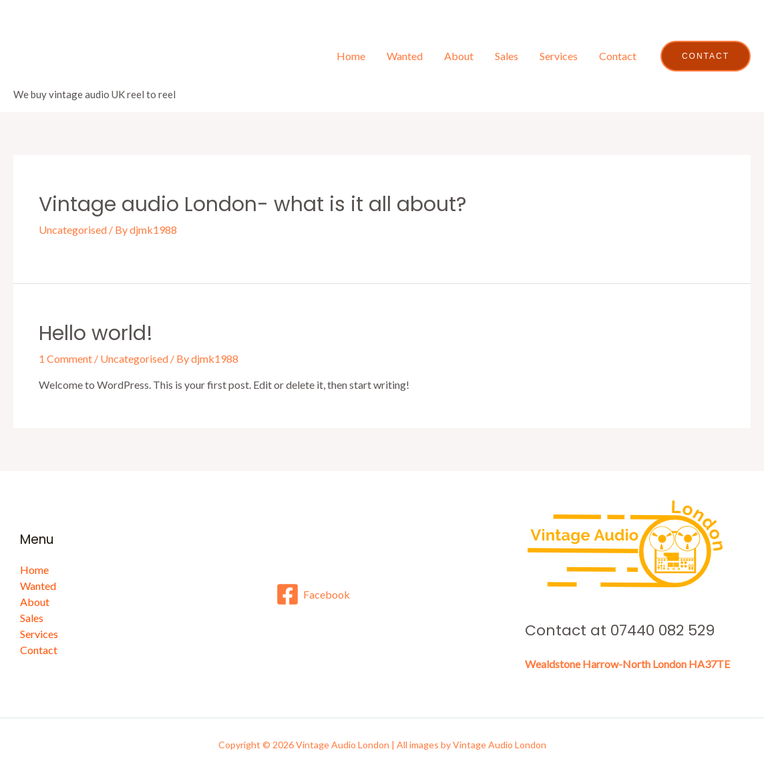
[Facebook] (312, 594)
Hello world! (96, 333)
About (458, 55)
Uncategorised (73, 229)
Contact (617, 55)
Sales (506, 55)
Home (351, 55)
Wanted (405, 55)
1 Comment (65, 358)
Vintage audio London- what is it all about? (252, 204)
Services (559, 55)
